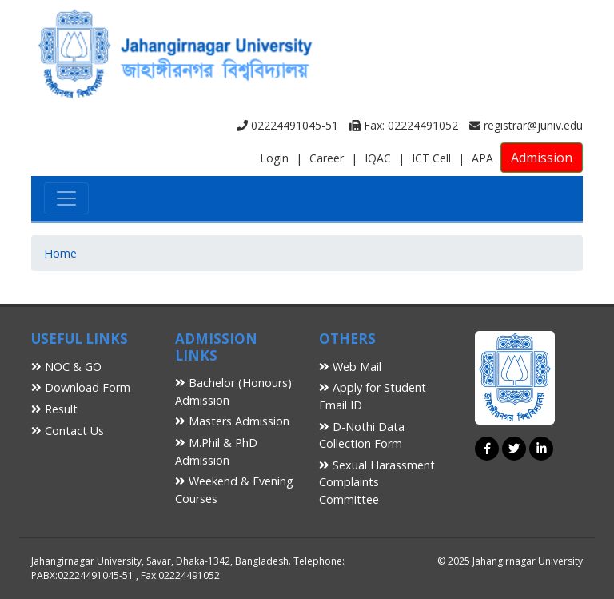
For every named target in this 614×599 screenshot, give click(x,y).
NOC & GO (66, 366)
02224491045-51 (287, 125)
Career (326, 158)
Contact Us (67, 430)
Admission (541, 157)
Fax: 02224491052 (403, 125)
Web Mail (350, 366)
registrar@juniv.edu (526, 125)
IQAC (378, 158)
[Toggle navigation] (66, 198)
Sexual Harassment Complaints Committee (377, 482)
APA (482, 158)
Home (60, 253)
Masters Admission (232, 421)
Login (274, 158)
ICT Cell (431, 158)
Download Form (80, 387)
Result (54, 409)
